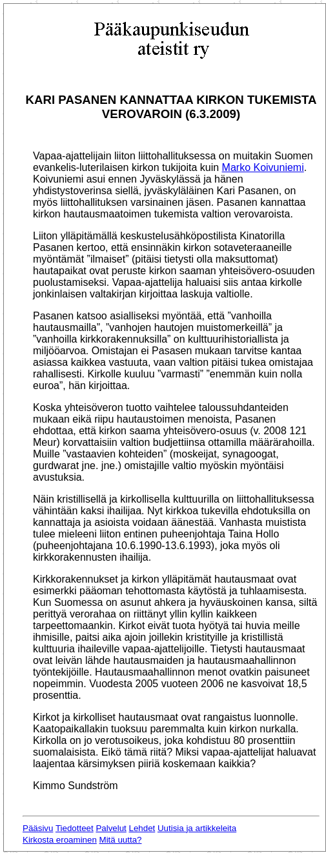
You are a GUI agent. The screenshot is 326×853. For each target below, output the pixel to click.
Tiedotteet (75, 828)
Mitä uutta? (120, 840)
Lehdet (142, 828)
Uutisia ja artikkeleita (197, 828)
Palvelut (111, 828)
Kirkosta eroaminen (60, 840)
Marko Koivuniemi (263, 167)
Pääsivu (38, 828)
